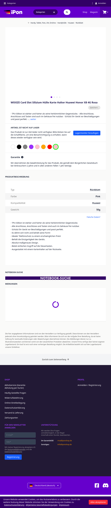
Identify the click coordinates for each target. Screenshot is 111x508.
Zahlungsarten (11, 417)
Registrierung (13, 457)
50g (98, 209)
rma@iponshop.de (65, 441)
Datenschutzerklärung (15, 407)
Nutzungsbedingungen (16, 449)
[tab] (51, 97)
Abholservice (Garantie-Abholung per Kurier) (15, 386)
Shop (85, 12)
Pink (98, 196)
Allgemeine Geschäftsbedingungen (42, 505)
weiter (33, 119)
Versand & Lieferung (14, 412)
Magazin (94, 12)
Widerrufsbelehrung (14, 397)
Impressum (64, 505)
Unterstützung (49, 425)
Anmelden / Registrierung (89, 385)
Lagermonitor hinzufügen (86, 133)
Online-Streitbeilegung (15, 402)
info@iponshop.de (65, 444)
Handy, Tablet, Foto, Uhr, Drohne (42, 23)
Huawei (70, 23)
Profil (81, 379)
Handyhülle (61, 23)
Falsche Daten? (93, 217)
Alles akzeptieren (98, 502)
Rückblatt (79, 23)
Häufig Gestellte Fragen (15, 393)
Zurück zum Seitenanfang (55, 359)
